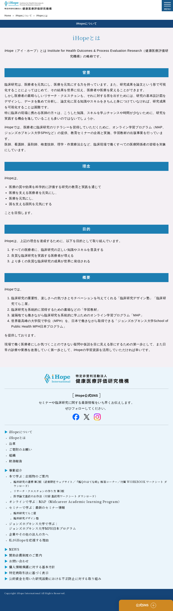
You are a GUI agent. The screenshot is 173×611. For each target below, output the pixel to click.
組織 (12, 455)
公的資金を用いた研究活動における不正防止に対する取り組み (55, 578)
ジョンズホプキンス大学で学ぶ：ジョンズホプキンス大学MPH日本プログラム (42, 526)
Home (8, 15)
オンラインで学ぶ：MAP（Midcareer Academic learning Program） (65, 501)
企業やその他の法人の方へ (29, 534)
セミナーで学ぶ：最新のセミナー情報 (37, 507)
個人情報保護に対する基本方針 (32, 567)
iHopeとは (17, 437)
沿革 (12, 443)
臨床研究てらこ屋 (25, 513)
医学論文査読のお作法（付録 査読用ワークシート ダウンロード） (56, 496)
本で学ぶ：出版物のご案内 (29, 476)
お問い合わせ (19, 561)
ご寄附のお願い (20, 449)
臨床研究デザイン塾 (26, 518)
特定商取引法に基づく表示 (29, 572)
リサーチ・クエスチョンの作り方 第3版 (39, 491)
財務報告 (15, 461)
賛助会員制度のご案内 (25, 555)
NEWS (14, 549)
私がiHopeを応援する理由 (29, 540)
